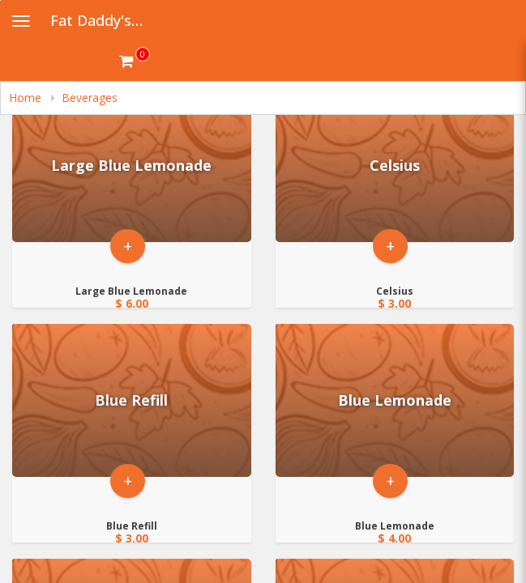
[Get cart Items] (134, 60)
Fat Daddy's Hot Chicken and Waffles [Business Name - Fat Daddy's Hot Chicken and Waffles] (102, 20)
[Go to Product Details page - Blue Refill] (131, 400)
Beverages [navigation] (90, 97)
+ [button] (127, 246)
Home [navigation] (27, 97)
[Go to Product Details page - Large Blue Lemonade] (131, 165)
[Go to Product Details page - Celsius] (395, 165)
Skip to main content (0, 0)
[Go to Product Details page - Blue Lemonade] (395, 400)
